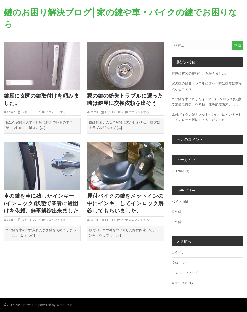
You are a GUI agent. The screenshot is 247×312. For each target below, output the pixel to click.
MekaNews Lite (26, 305)
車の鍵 (177, 222)
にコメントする (56, 112)
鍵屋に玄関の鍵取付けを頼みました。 (41, 99)
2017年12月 (181, 171)
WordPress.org (182, 283)
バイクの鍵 (180, 201)
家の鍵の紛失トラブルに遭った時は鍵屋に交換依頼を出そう (125, 99)
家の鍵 (177, 212)
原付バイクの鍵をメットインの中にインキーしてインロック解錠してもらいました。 (125, 203)
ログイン (178, 252)
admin (11, 112)
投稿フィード (182, 263)
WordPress (64, 305)
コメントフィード (185, 273)
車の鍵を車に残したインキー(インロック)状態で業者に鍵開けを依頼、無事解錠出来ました (41, 203)
